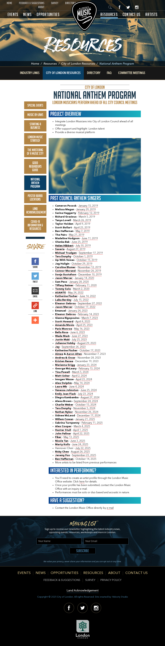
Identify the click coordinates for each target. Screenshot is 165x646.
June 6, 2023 (77, 332)
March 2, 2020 (81, 289)
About (41, 7)
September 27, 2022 (90, 303)
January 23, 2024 (87, 365)
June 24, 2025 (80, 444)
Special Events (35, 105)
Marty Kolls (62, 444)
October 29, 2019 (82, 264)
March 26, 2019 (82, 220)
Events (13, 14)
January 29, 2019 (86, 209)
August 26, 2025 (80, 452)
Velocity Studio (120, 597)
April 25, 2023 (84, 325)
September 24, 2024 (86, 401)
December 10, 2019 (90, 274)
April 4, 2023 (82, 321)
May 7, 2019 (83, 231)
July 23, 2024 (85, 394)
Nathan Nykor (64, 412)
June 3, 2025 (77, 441)
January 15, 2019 (88, 206)
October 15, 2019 (87, 260)
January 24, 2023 (78, 311)
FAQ (109, 73)
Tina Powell (62, 372)
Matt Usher (62, 376)
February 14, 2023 (88, 314)
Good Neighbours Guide (35, 166)
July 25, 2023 (79, 340)
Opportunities (48, 14)
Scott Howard (64, 321)
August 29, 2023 (86, 343)
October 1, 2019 (83, 256)
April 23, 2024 (84, 379)
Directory (70, 3)
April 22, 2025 (81, 433)
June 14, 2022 (88, 296)
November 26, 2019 (89, 271)
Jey (57, 347)
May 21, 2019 (76, 235)
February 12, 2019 (88, 213)
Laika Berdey (63, 300)
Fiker (58, 437)
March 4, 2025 (82, 426)
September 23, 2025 (84, 455)
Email (35, 290)
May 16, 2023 (82, 329)
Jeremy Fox (62, 455)
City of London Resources (80, 63)
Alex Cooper (63, 426)
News (27, 14)
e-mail (110, 508)
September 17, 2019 (91, 253)
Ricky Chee (62, 452)
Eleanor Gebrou (65, 303)
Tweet (35, 276)
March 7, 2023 (90, 318)
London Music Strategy (35, 138)
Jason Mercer (64, 307)
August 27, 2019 (76, 249)
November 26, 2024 (86, 412)
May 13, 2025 (71, 437)
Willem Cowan (64, 419)
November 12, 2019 (89, 267)
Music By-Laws (35, 115)
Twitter (128, 7)
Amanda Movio (64, 325)
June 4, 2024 (76, 387)
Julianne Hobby (65, 343)
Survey (54, 3)
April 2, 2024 (79, 376)
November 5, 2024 (84, 408)
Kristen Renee (64, 361)
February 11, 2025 (92, 423)
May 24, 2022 (75, 293)
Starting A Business (35, 126)
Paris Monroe (63, 329)
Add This (35, 320)
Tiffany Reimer (64, 285)
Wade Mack (62, 336)
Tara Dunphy (63, 256)
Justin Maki (62, 340)
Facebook (119, 7)
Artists (151, 14)
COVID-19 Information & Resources (35, 225)
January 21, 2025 (85, 419)
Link (35, 305)
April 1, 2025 (80, 430)
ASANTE (60, 293)
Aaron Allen (74, 354)
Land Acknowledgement (36, 210)
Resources (109, 14)
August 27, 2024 (90, 397)
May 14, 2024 (82, 383)
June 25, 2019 (80, 242)
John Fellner (63, 433)
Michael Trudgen (66, 253)
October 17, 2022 (85, 307)
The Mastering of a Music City (35, 151)
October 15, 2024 (85, 405)
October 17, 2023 (90, 350)
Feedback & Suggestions (31, 3)
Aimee (59, 354)
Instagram (137, 7)
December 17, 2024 (88, 415)
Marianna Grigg (65, 365)
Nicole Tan (61, 441)
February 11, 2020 (86, 285)
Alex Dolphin (63, 383)
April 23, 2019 (82, 227)
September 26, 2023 (74, 347)
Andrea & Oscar (65, 358)
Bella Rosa (61, 332)
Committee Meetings (131, 73)
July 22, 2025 (83, 448)
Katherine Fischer (66, 296)
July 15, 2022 (81, 300)
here (82, 481)
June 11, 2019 (90, 238)
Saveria (59, 249)
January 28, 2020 (79, 282)
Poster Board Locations (35, 197)
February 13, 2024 (89, 368)
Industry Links (29, 73)
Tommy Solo (63, 289)
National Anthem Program (35, 182)
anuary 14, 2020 (85, 278)
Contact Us (132, 14)
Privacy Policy (110, 580)
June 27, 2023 (80, 336)
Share (35, 261)
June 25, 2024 (89, 390)
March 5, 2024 (80, 372)
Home (9, 3)
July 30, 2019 (83, 246)
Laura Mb (61, 387)
